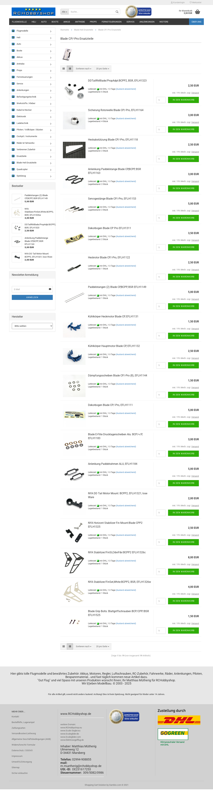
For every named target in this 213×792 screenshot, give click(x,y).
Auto (44, 22)
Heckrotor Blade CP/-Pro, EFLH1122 (109, 257)
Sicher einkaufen (20, 773)
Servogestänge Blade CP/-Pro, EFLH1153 (112, 198)
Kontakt (15, 716)
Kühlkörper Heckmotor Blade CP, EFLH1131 (113, 316)
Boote (55, 22)
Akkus (66, 22)
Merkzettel (195, 2)
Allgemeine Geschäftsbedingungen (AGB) (31, 739)
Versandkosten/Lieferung (24, 733)
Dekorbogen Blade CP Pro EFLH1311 (109, 228)
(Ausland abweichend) (126, 89)
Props (93, 22)
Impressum (17, 756)
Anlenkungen (146, 22)
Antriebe (80, 22)
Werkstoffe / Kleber (23, 103)
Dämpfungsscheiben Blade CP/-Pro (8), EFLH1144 (117, 375)
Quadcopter (20, 169)
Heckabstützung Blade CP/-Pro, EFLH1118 (113, 139)
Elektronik (19, 116)
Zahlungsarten (18, 728)
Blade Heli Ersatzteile (24, 162)
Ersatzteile (19, 156)
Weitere (163, 22)
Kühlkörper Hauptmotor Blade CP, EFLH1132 (114, 346)
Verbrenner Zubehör (23, 149)
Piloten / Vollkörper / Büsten (27, 129)
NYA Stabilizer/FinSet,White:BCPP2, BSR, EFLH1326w (119, 581)
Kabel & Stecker (22, 110)
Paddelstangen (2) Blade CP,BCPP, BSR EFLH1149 (117, 287)
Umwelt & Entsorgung (22, 761)
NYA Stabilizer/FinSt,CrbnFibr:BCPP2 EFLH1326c (117, 552)
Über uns (196, 22)
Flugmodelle (19, 22)
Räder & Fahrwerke (23, 143)
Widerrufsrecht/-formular (23, 744)
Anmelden (32, 297)
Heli (34, 22)
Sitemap (15, 767)
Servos (130, 22)
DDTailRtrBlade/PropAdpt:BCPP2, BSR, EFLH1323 (117, 80)
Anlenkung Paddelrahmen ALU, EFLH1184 (112, 463)
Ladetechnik (20, 123)
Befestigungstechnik (24, 97)
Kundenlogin (178, 2)
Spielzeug (19, 176)
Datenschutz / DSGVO (22, 750)
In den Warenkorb (183, 100)
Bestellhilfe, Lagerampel (23, 722)
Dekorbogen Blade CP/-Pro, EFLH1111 (110, 405)
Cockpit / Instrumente (24, 136)
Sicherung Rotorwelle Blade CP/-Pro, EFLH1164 (115, 110)
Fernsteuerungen (111, 22)
